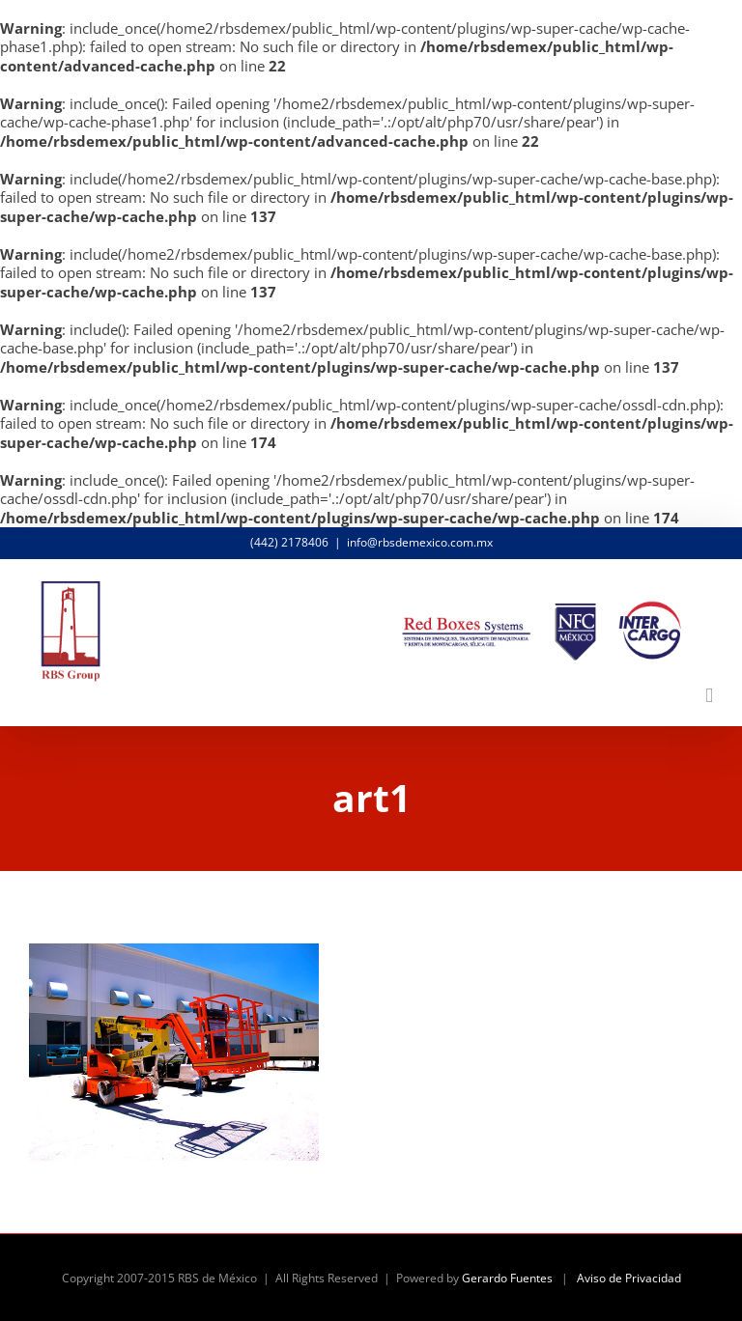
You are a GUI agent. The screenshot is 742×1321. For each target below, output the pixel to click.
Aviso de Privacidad (629, 1278)
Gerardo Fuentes (507, 1278)
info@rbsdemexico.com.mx (420, 542)
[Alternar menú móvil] (709, 696)
